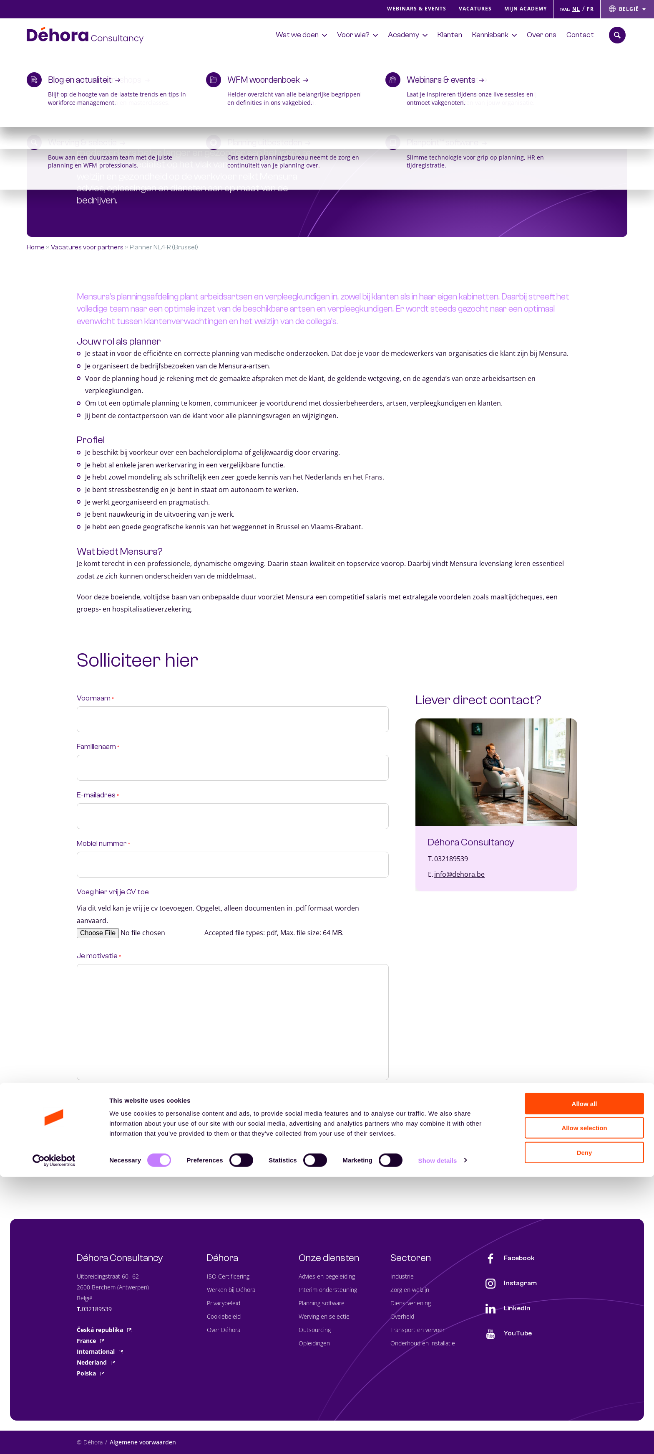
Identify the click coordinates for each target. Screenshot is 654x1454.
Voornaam (95, 698)
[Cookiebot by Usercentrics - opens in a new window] (54, 1437)
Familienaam (98, 747)
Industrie (402, 1276)
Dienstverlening (410, 1303)
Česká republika (104, 1330)
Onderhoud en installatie (422, 1343)
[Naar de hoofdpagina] (85, 35)
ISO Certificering (228, 1276)
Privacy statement (109, 1095)
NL (576, 9)
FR (590, 9)
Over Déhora (223, 1330)
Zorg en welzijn (409, 1290)
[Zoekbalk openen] (617, 35)
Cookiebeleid (224, 1316)
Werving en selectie (324, 1316)
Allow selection (584, 1405)
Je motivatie (99, 956)
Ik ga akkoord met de (142, 1107)
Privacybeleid (223, 1303)
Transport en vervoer (417, 1330)
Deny (584, 1429)
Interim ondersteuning (328, 1290)
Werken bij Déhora (231, 1290)
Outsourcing (315, 1330)
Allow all (584, 1380)
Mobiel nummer (103, 844)
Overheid (402, 1316)
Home (36, 247)
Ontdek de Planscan (535, 59)
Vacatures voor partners (87, 247)
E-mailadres (98, 795)
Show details (437, 1437)
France (90, 1341)
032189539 (451, 858)
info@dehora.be (459, 874)
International (100, 1351)
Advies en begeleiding (327, 1276)
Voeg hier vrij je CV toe (113, 892)
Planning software (322, 1303)
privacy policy (176, 1107)
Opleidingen (314, 1343)
